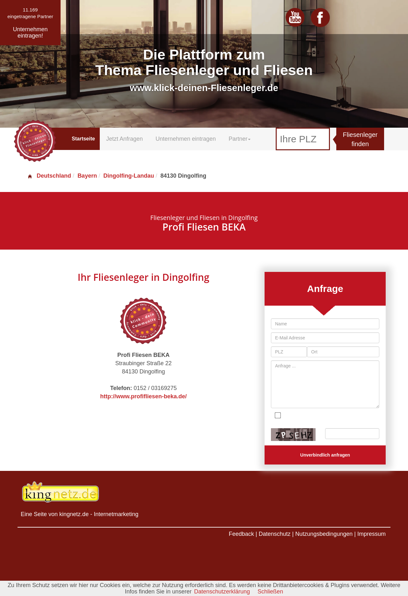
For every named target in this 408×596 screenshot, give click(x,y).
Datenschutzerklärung (222, 591)
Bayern (87, 176)
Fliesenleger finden (360, 139)
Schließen (270, 591)
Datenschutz (274, 534)
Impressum (371, 534)
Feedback (241, 534)
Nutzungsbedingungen (324, 534)
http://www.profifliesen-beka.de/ (143, 396)
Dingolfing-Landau (128, 176)
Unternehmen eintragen (186, 139)
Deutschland (49, 176)
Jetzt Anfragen (124, 139)
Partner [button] (240, 139)
